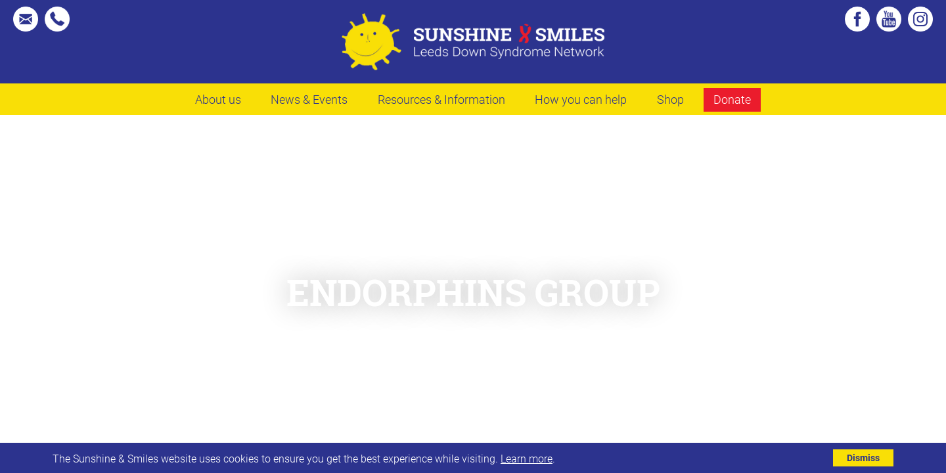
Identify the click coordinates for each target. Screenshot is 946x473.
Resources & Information (441, 99)
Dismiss (863, 457)
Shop (670, 99)
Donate (732, 99)
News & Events (309, 99)
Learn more (526, 458)
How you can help (581, 99)
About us (218, 99)
